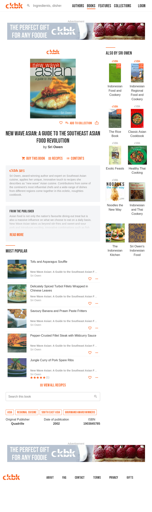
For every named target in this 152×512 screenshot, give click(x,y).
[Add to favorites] (61, 122)
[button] (28, 6)
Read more (17, 234)
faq (64, 478)
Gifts (130, 478)
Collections (122, 6)
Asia (9, 412)
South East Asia (50, 412)
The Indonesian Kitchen (115, 250)
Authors (78, 6)
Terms (97, 478)
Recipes (55, 158)
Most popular (16, 251)
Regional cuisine (27, 412)
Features (104, 6)
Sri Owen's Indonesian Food (137, 250)
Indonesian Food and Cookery (115, 90)
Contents (75, 158)
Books (91, 6)
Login (141, 6)
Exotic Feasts (115, 168)
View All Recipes (53, 385)
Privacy (113, 478)
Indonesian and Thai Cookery (137, 209)
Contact (80, 478)
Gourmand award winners (80, 412)
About (50, 478)
